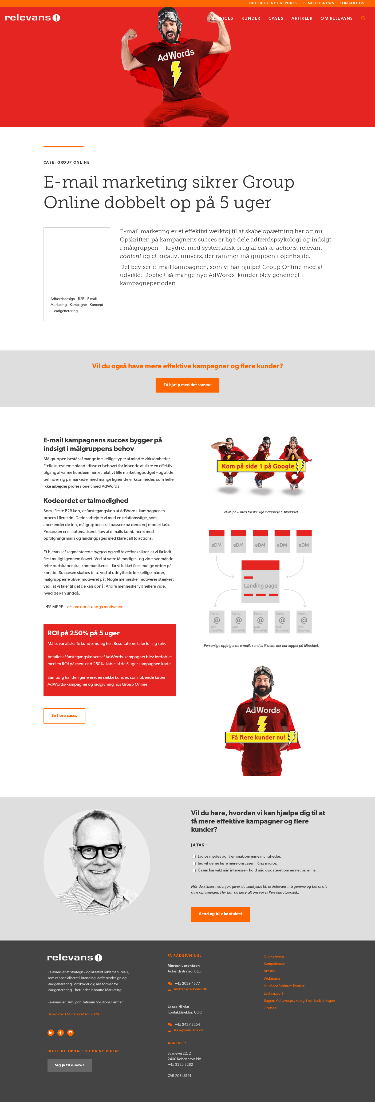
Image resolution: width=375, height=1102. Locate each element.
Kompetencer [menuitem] (274, 943)
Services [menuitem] (223, 19)
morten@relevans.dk (190, 969)
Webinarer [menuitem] (272, 958)
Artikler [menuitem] (302, 19)
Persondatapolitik (283, 872)
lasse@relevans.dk (188, 1010)
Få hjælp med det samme (187, 364)
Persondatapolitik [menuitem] (314, 1092)
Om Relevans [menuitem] (337, 19)
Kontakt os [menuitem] (352, 3)
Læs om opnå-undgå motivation (94, 586)
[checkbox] (261, 843)
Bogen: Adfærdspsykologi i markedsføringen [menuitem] (282, 980)
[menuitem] (363, 19)
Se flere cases (64, 695)
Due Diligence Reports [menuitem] (273, 3)
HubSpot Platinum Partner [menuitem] (282, 965)
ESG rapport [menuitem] (273, 973)
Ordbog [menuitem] (270, 988)
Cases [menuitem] (276, 19)
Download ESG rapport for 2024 (73, 994)
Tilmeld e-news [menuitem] (318, 3)
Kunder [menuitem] (251, 19)
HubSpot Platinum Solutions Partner (94, 982)
